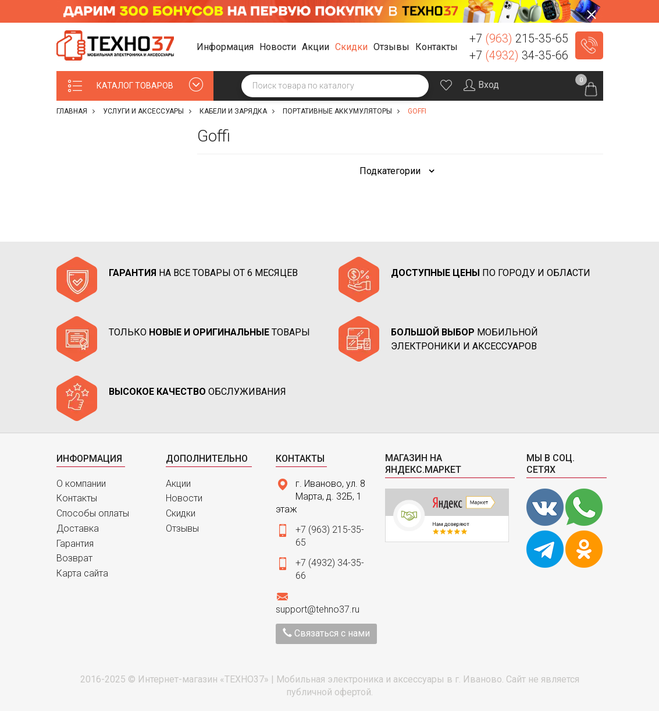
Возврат (74, 558)
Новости (184, 498)
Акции (178, 483)
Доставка (77, 528)
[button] (227, 47)
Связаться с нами (326, 633)
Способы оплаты (92, 513)
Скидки (180, 513)
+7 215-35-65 (518, 38)
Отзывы (182, 528)
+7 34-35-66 (518, 55)
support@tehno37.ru (317, 609)
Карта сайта (82, 573)
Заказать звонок (589, 45)
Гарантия (75, 543)
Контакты (76, 498)
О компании (81, 483)
